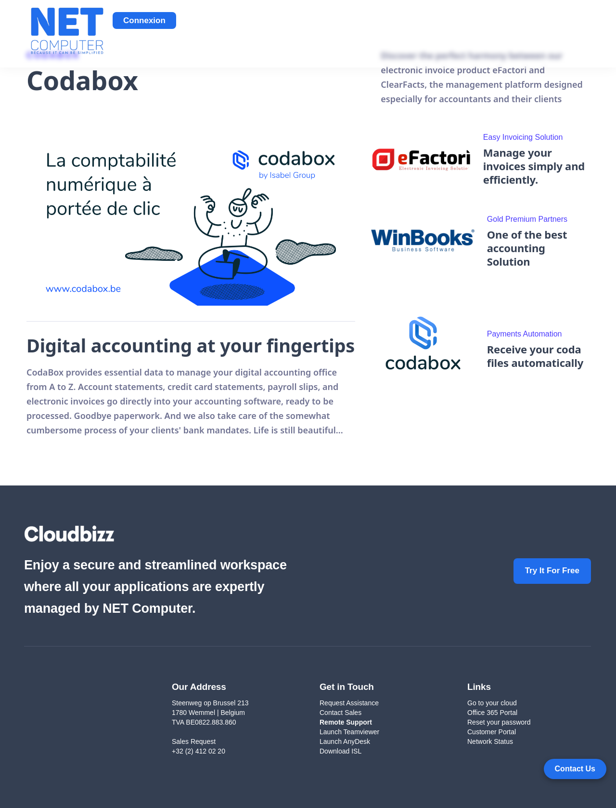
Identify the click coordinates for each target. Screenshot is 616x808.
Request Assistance (349, 703)
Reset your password (499, 722)
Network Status (490, 741)
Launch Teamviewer (349, 732)
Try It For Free (552, 570)
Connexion (144, 20)
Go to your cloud (492, 703)
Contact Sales (340, 712)
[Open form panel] (575, 769)
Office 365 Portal (492, 712)
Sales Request (194, 741)
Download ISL (341, 751)
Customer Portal (491, 732)
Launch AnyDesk (345, 741)
